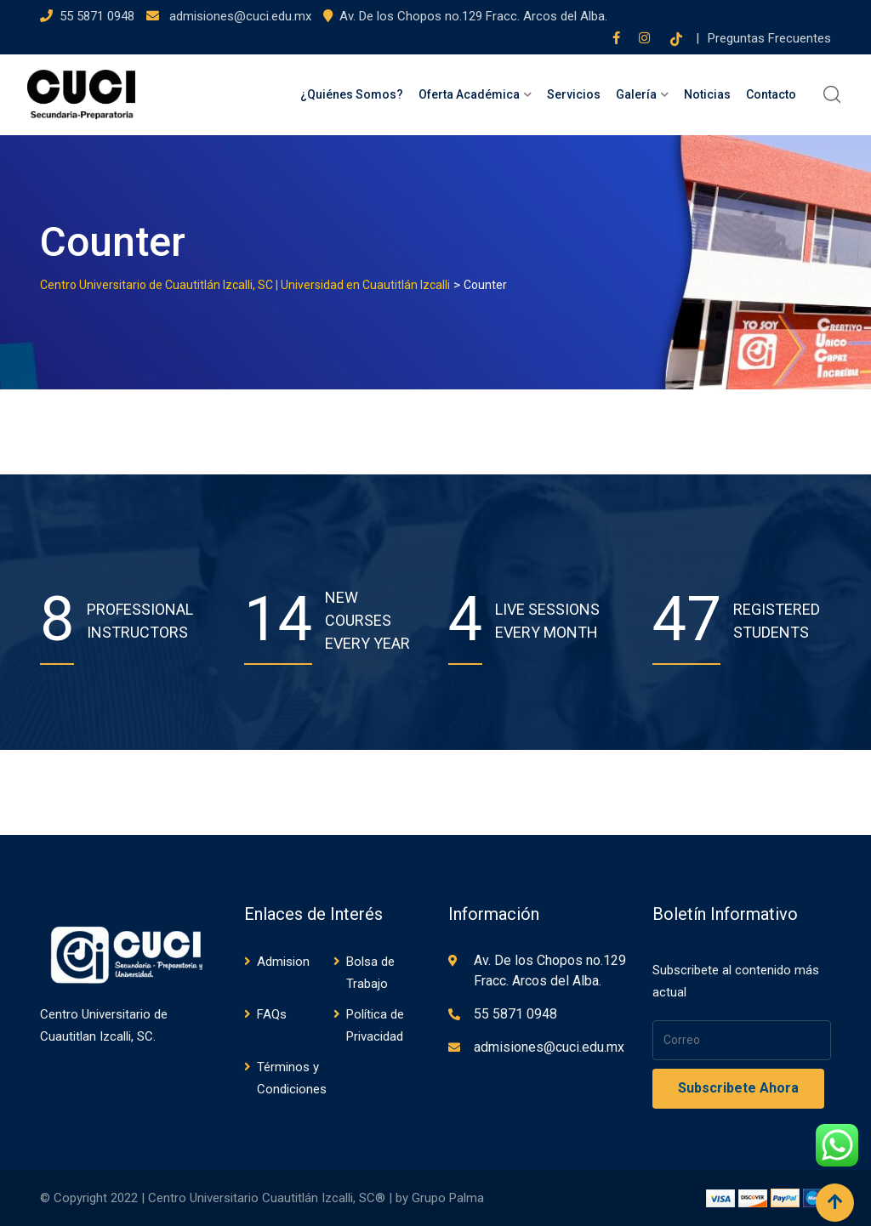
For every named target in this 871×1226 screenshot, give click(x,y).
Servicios (574, 94)
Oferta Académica (469, 94)
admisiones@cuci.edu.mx (238, 16)
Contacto (771, 94)
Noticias (707, 94)
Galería (636, 94)
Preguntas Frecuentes (769, 38)
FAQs (272, 1014)
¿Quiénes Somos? (351, 94)
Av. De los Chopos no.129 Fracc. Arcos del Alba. (473, 16)
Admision (283, 961)
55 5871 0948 (97, 16)
